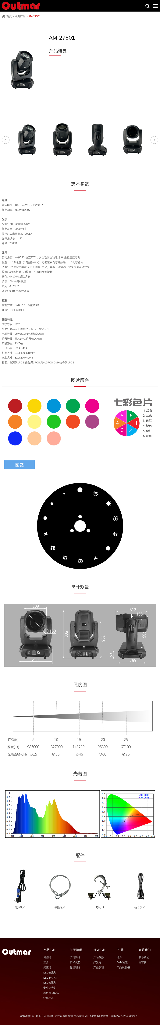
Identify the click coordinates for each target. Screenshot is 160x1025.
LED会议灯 (49, 982)
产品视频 (98, 957)
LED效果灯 (49, 972)
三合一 (47, 962)
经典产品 (20, 16)
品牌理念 (75, 967)
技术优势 (75, 962)
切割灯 (47, 957)
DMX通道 (122, 962)
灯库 (119, 957)
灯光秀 (97, 962)
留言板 (143, 962)
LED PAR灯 (50, 977)
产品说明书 (123, 967)
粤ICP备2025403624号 (124, 1015)
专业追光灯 (50, 987)
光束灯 (47, 967)
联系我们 (144, 957)
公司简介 (75, 957)
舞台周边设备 (51, 992)
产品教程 (98, 967)
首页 (7, 16)
